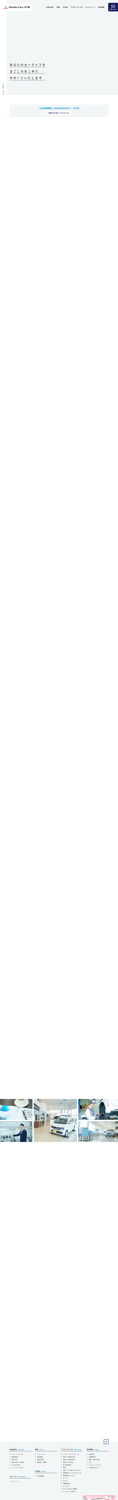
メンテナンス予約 (68, 1491)
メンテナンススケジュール (71, 1454)
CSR (90, 1462)
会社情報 (101, 7)
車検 (64, 1468)
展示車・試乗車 (42, 1462)
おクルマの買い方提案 (70, 1489)
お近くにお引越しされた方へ (72, 1470)
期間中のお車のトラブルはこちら (59, 113)
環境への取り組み (94, 1460)
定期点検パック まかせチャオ (72, 1473)
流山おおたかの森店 (17, 1462)
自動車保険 (66, 1483)
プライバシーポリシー (96, 1465)
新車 (58, 7)
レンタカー (66, 1486)
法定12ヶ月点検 (68, 1462)
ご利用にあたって (94, 1468)
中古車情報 (40, 1476)
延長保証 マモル (68, 1476)
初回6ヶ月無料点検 (69, 1460)
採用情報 (91, 1457)
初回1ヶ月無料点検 (69, 1457)
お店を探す (50, 7)
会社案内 (91, 1454)
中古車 (65, 7)
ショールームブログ (17, 1468)
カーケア (65, 1478)
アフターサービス (76, 7)
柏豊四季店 (14, 1457)
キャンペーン (90, 7)
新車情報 (40, 1457)
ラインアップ (41, 1454)
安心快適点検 (67, 1465)
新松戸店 (14, 1460)
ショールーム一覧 (17, 1454)
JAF (64, 1481)
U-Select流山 (15, 1465)
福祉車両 (40, 1460)
